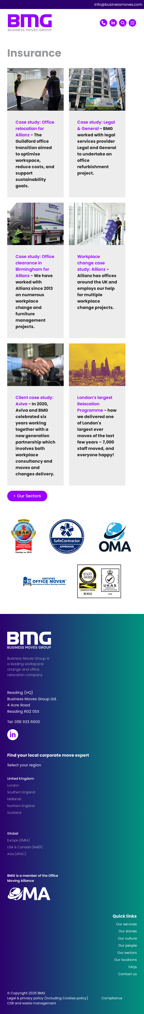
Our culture (127, 938)
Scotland (14, 812)
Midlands (14, 799)
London (13, 785)
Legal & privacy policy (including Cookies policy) (47, 998)
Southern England (21, 792)
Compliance (112, 998)
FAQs (132, 967)
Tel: (23, 721)
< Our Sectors (27, 496)
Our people (127, 945)
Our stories (128, 931)
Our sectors (127, 952)
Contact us (127, 974)
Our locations (125, 959)
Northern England (21, 805)
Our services (126, 924)
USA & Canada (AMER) (25, 847)
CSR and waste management (31, 1003)
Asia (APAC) (16, 854)
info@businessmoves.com (118, 4)
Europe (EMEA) (18, 840)
